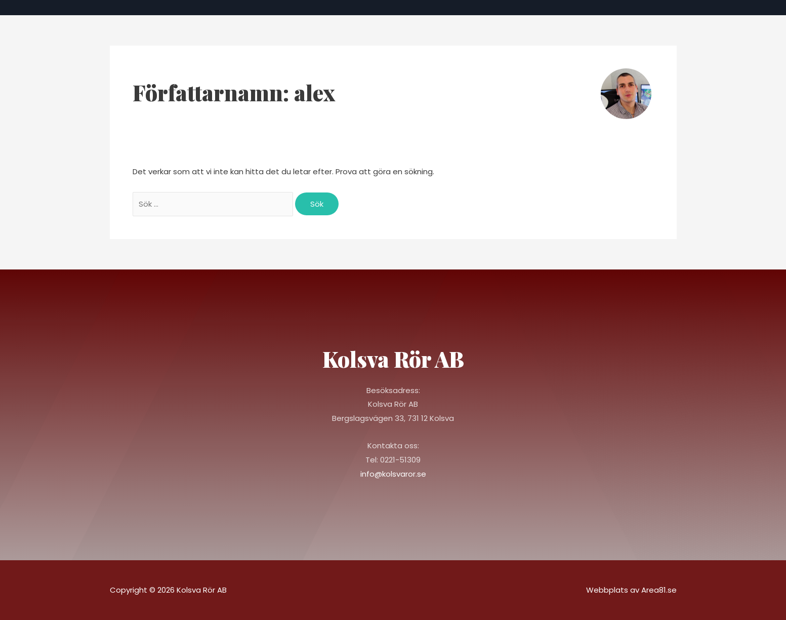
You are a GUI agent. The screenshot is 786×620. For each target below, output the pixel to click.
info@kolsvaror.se (393, 474)
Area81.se (659, 590)
